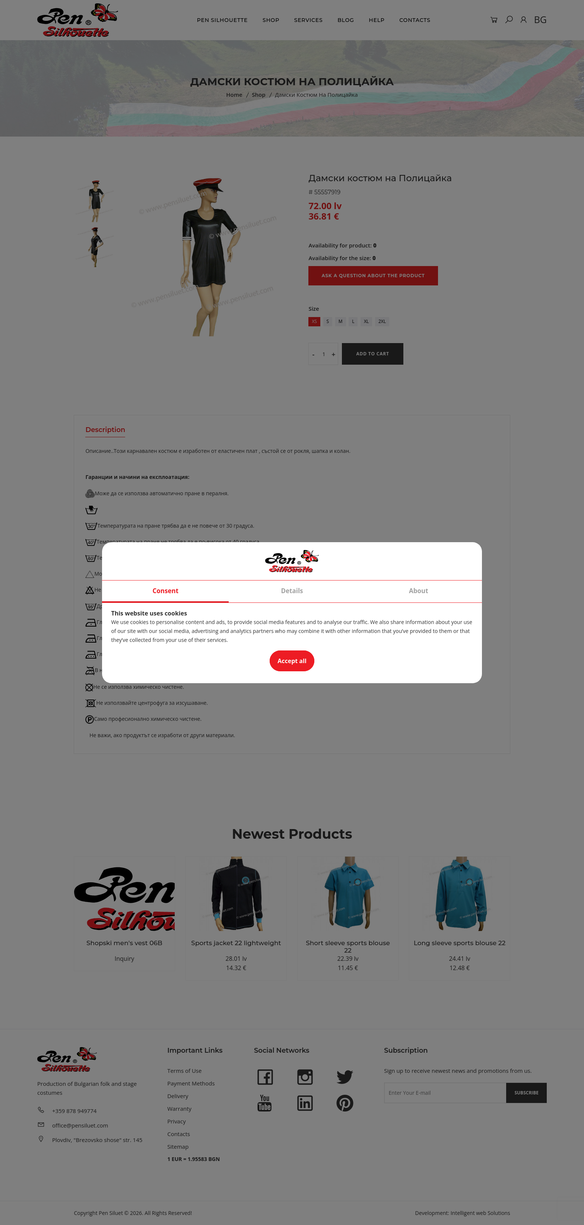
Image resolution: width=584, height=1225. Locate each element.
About (418, 590)
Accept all (292, 661)
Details (292, 590)
